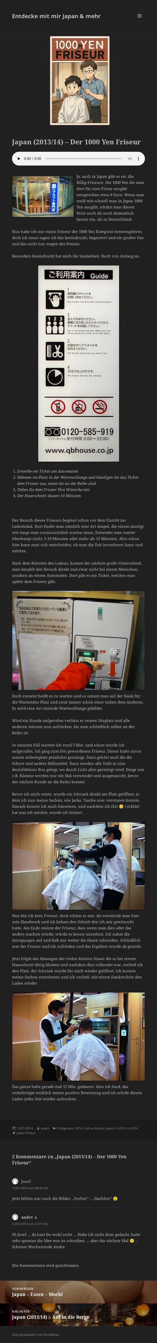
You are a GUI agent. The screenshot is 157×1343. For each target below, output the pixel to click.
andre (45, 1128)
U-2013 (120, 1128)
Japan (110, 1128)
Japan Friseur (26, 1133)
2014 (78, 1128)
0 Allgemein (65, 1128)
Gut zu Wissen (94, 1128)
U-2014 (132, 1128)
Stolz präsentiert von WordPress (35, 1335)
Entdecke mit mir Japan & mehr (56, 16)
